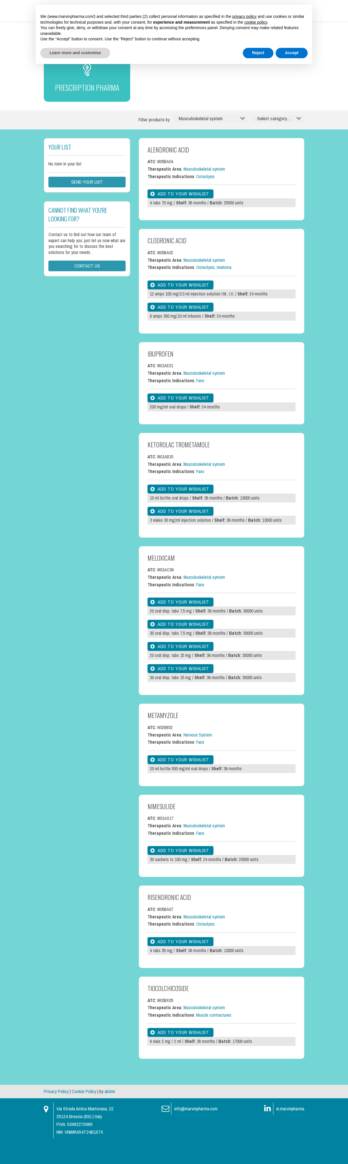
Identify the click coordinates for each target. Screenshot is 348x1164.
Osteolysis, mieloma (213, 289)
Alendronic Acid (168, 171)
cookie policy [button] (255, 22)
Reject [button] (258, 52)
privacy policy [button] (244, 16)
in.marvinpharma (290, 1130)
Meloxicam (161, 579)
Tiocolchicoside (168, 1009)
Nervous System (198, 756)
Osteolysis (205, 198)
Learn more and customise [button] (75, 52)
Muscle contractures (213, 1037)
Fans (200, 402)
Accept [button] (291, 52)
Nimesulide (161, 827)
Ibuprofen (160, 375)
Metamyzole (162, 736)
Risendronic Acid (169, 918)
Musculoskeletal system (204, 191)
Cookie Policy (84, 1113)
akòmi (110, 1113)
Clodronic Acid (166, 262)
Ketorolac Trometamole (178, 466)
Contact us (87, 286)
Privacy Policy (56, 1113)
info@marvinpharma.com (195, 1130)
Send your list (87, 203)
